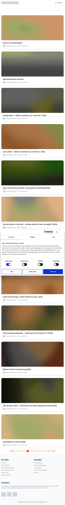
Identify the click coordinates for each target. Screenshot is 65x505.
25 (48, 451)
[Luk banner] (59, 232)
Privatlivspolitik (5, 475)
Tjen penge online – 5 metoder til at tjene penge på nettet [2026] (30, 405)
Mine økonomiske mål (7, 468)
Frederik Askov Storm (9, 46)
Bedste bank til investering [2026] (17, 369)
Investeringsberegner (40, 465)
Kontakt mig (4, 472)
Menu (58, 3)
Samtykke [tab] (11, 237)
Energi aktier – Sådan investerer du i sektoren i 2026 (24, 115)
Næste (53, 451)
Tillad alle (53, 271)
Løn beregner (38, 468)
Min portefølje (5, 465)
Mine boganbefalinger (7, 470)
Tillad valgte (32, 271)
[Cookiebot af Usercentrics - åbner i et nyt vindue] (45, 232)
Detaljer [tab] (32, 237)
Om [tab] (54, 237)
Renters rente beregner (40, 470)
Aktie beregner (38, 463)
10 (42, 451)
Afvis (12, 271)
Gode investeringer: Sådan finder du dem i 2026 (23, 297)
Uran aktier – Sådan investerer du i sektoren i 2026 (24, 152)
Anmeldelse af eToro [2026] (14, 442)
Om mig (3, 463)
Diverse (36, 472)
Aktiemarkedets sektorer (13, 79)
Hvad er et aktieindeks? (12, 43)
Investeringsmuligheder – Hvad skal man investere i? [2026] (28, 333)
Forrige (12, 451)
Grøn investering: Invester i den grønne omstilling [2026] (26, 188)
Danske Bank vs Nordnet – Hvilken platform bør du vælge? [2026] (30, 224)
